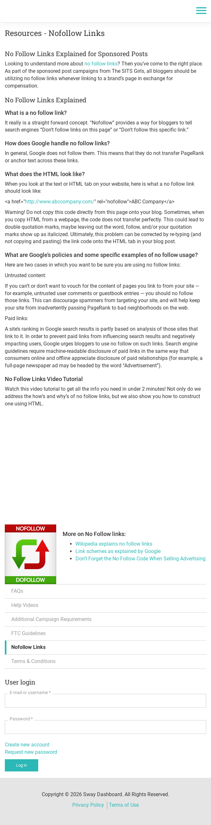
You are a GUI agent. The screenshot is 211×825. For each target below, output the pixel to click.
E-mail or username (30, 692)
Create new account (27, 745)
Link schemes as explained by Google (118, 551)
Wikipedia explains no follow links (113, 544)
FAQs (17, 591)
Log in (21, 765)
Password (21, 718)
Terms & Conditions (33, 661)
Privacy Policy (88, 805)
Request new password (31, 752)
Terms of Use (124, 805)
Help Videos (24, 605)
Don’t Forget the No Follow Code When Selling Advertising (140, 559)
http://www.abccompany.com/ (59, 202)
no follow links (100, 64)
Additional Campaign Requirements (51, 619)
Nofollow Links (28, 647)
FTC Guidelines (28, 633)
